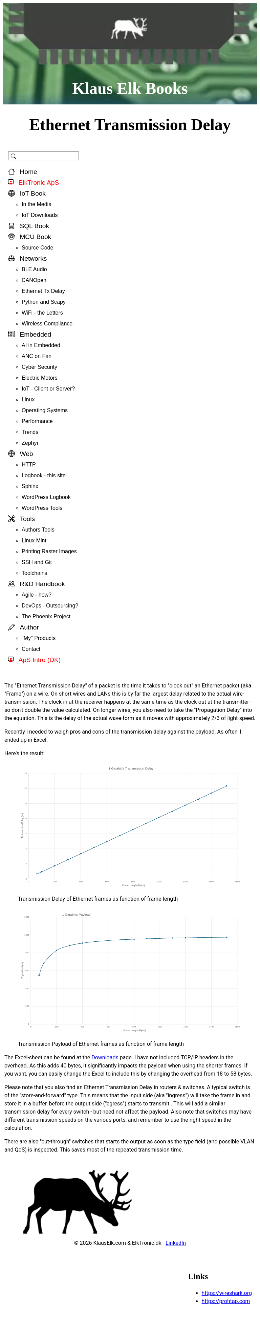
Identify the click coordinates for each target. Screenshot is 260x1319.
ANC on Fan (36, 356)
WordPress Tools (42, 508)
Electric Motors (40, 378)
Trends (30, 432)
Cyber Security (39, 367)
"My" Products (39, 638)
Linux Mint (34, 540)
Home (22, 171)
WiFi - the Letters (42, 313)
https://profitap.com (226, 1301)
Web (20, 453)
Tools (21, 518)
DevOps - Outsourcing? (50, 605)
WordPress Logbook (46, 497)
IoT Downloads (40, 215)
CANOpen (34, 280)
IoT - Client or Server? (48, 389)
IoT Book (27, 193)
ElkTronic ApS (33, 182)
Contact (31, 649)
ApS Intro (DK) (34, 659)
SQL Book (28, 225)
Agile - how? (36, 595)
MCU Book (29, 236)
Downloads (104, 1057)
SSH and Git (37, 562)
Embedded (29, 334)
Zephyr (30, 443)
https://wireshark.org (227, 1293)
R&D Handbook (36, 583)
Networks (27, 258)
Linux (28, 399)
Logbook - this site (44, 475)
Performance (37, 421)
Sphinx (30, 486)
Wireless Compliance (47, 323)
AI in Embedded (41, 345)
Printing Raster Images (49, 551)
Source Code (37, 248)
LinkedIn (176, 1243)
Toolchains (34, 573)
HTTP (29, 464)
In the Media (36, 204)
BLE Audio (34, 269)
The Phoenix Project (46, 616)
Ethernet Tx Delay (43, 291)
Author (23, 627)
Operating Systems (45, 410)
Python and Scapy (44, 302)
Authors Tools (38, 530)
